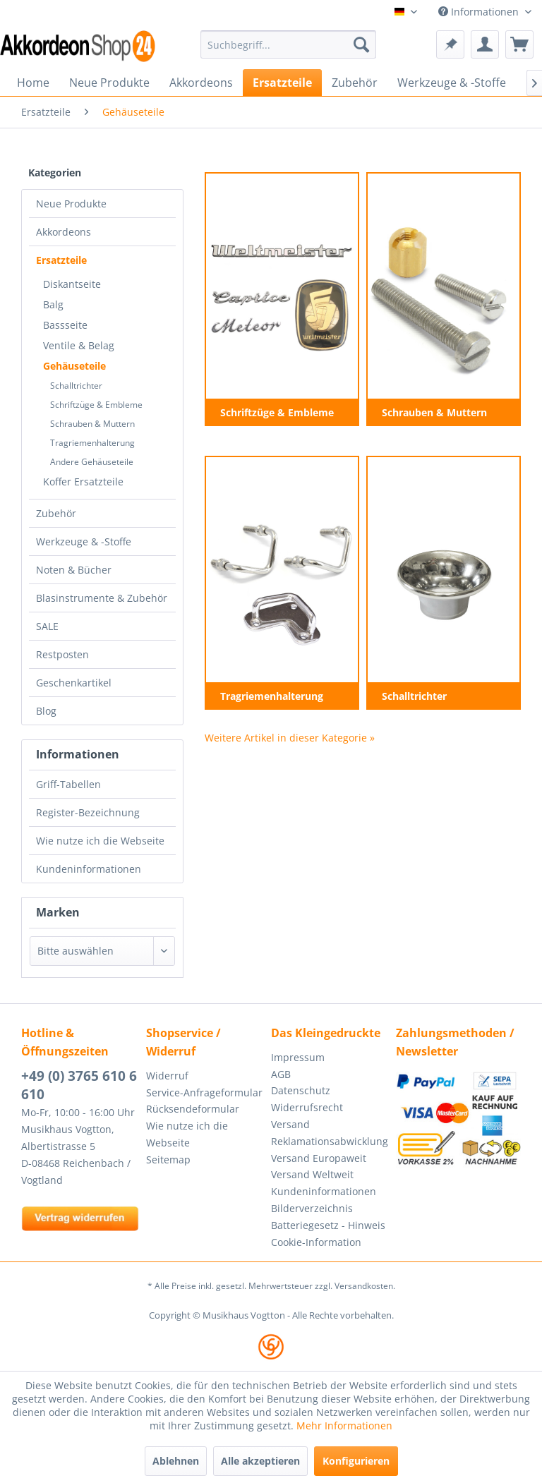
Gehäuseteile (74, 366)
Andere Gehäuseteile (91, 462)
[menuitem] (288, 44)
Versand (290, 1124)
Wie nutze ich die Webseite (100, 840)
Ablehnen (175, 1460)
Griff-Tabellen (68, 784)
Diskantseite (72, 284)
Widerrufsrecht (307, 1107)
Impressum (298, 1057)
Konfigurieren (356, 1460)
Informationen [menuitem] (480, 11)
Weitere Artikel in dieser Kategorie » (290, 737)
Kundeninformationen (88, 869)
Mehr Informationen (344, 1425)
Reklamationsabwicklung (329, 1141)
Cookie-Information (316, 1242)
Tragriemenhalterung (92, 443)
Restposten (62, 654)
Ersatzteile (61, 260)
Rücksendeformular (192, 1108)
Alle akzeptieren (260, 1460)
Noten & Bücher (74, 569)
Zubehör (56, 513)
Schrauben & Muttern (92, 424)
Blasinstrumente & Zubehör (101, 598)
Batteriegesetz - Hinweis (328, 1225)
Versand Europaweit (318, 1158)
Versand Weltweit (312, 1174)
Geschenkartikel (74, 682)
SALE (47, 626)
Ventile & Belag (78, 345)
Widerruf (167, 1075)
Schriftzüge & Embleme (96, 405)
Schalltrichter (76, 386)
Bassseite (65, 325)
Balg (53, 304)
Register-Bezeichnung (88, 812)
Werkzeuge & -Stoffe (83, 541)
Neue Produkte (71, 203)
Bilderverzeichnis (312, 1208)
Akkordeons (63, 231)
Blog (46, 711)
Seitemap (168, 1159)
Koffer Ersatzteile (83, 481)
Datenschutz (300, 1090)
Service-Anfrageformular (204, 1092)
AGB (281, 1074)
